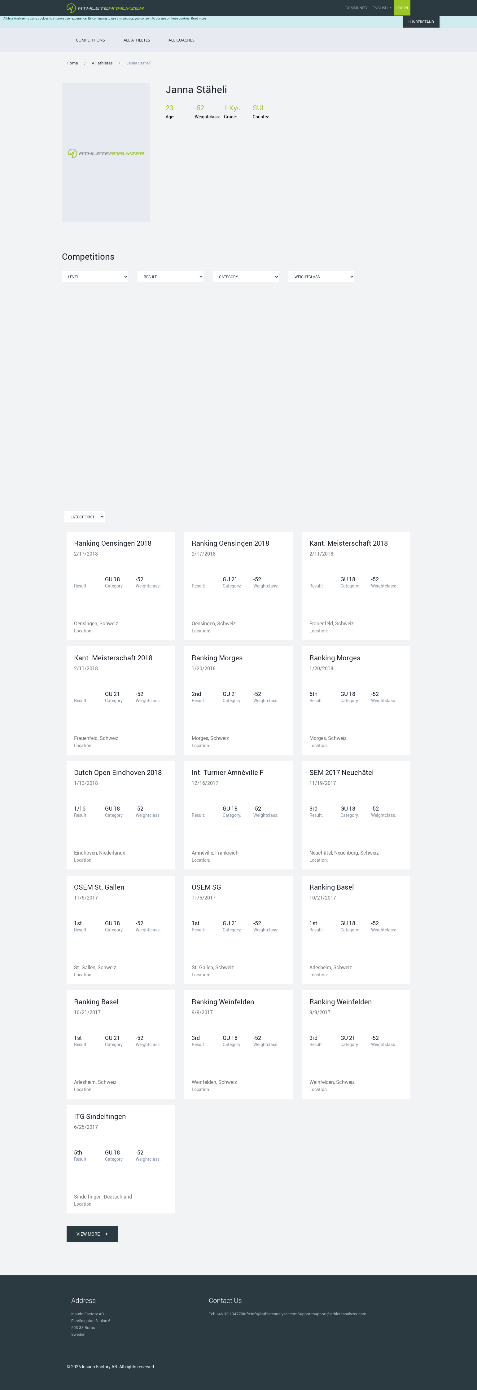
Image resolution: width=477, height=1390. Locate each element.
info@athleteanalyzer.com (274, 1314)
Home (72, 63)
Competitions (90, 40)
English (381, 8)
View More (92, 1234)
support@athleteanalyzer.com (339, 1314)
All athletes (102, 63)
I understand (421, 22)
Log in (402, 7)
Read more (198, 18)
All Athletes (137, 40)
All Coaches (181, 40)
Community (357, 8)
